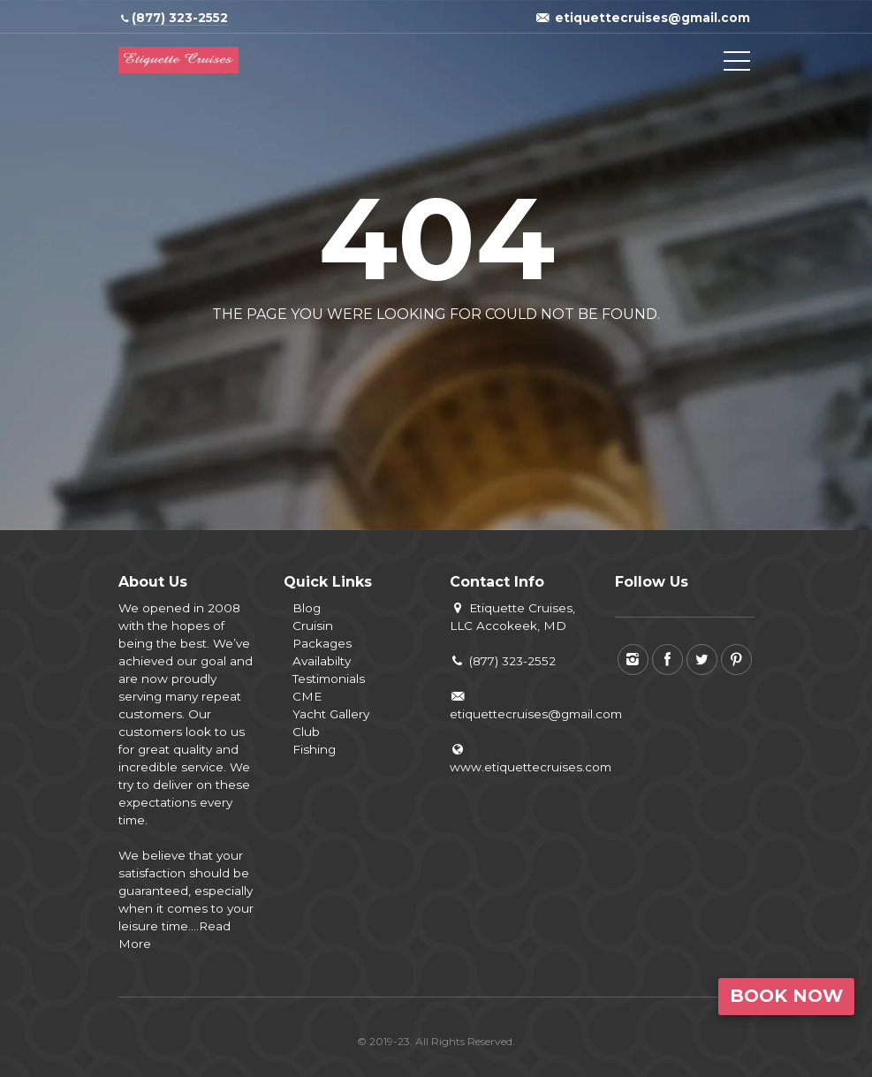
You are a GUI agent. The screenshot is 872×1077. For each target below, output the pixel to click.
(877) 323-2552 (503, 661)
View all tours (506, 356)
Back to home (362, 356)
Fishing (314, 749)
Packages (322, 643)
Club (306, 731)
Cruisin (312, 625)
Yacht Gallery (330, 714)
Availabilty (321, 661)
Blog (306, 608)
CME (307, 696)
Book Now (786, 995)
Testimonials (328, 678)
